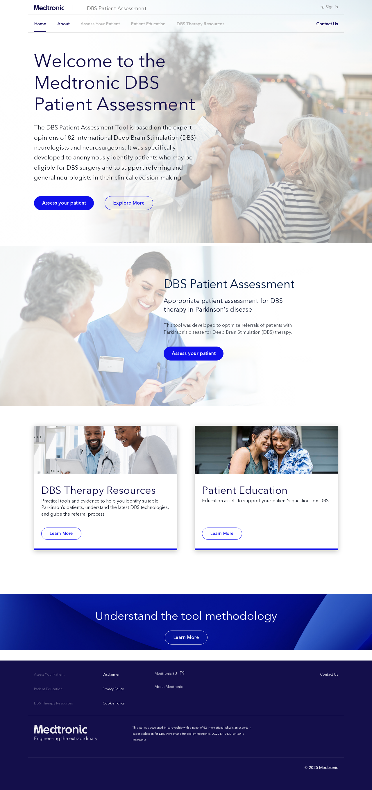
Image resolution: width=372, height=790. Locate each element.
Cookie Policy (114, 703)
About (63, 24)
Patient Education (148, 24)
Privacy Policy (113, 689)
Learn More (61, 533)
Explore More (128, 203)
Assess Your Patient (100, 24)
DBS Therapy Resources (200, 24)
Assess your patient (64, 203)
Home (40, 24)
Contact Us (327, 24)
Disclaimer (111, 675)
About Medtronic (169, 687)
